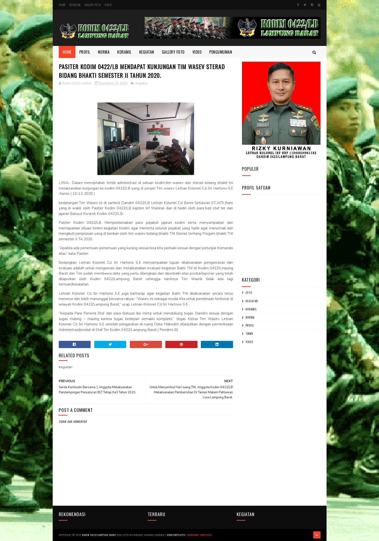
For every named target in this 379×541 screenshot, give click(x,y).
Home (62, 5)
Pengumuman (220, 52)
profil (250, 325)
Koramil (124, 52)
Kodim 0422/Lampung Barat (99, 535)
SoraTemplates (176, 535)
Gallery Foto (92, 5)
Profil (84, 52)
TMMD (249, 334)
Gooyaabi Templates (199, 535)
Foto (249, 293)
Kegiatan (75, 5)
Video (108, 5)
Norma (104, 52)
